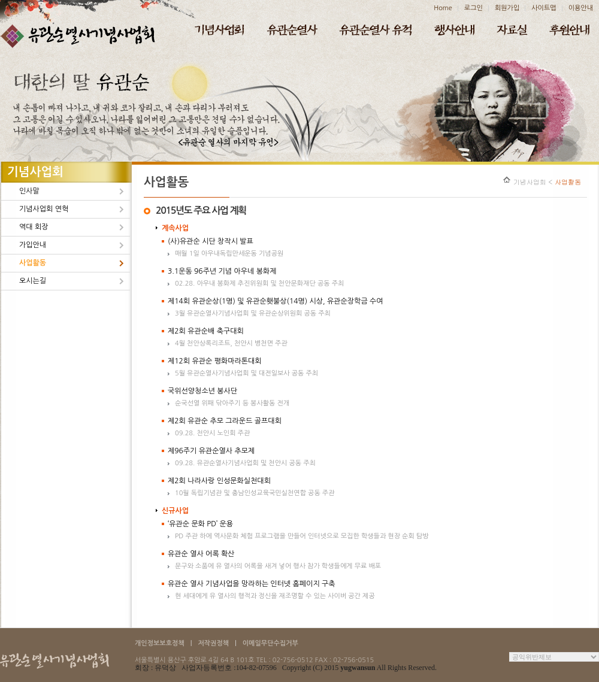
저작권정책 (213, 643)
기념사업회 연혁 (43, 209)
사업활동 (32, 262)
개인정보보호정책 (159, 643)
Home (443, 8)
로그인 (473, 8)
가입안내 (32, 244)
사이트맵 (543, 8)
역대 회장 (33, 227)
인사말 (29, 191)
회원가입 (507, 8)
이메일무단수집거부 (270, 643)
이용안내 (580, 8)
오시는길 (32, 280)
